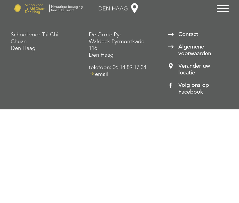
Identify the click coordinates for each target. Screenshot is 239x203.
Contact (188, 34)
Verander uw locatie (194, 69)
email (101, 73)
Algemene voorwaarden (194, 50)
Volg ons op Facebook (193, 88)
